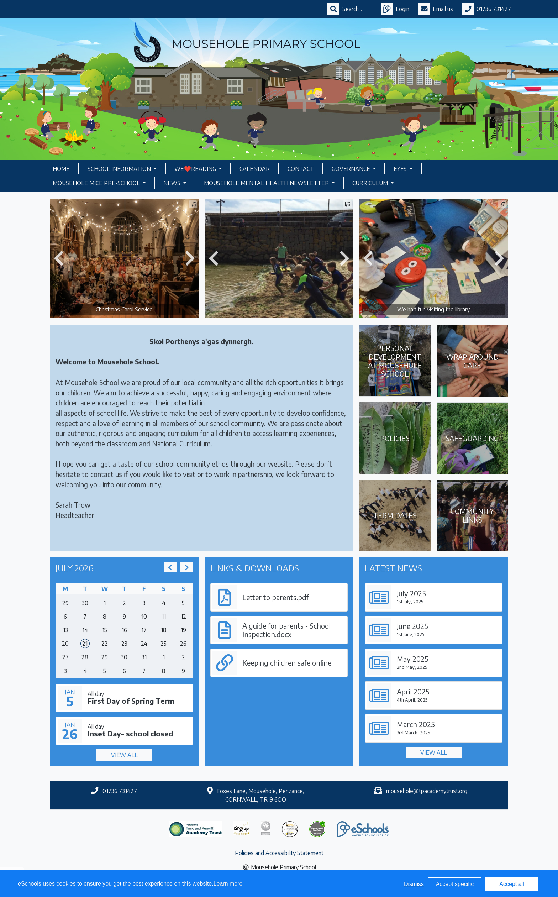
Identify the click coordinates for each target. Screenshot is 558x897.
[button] (59, 258)
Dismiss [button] (414, 884)
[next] (186, 567)
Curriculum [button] (370, 183)
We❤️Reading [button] (195, 168)
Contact (301, 168)
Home (61, 168)
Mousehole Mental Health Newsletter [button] (267, 183)
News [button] (172, 183)
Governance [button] (352, 168)
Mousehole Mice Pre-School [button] (97, 183)
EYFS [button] (401, 168)
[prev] (170, 567)
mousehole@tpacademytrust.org (426, 790)
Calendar (254, 168)
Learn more (228, 884)
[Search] (357, 9)
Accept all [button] (511, 884)
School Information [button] (120, 168)
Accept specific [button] (455, 884)
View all (124, 755)
